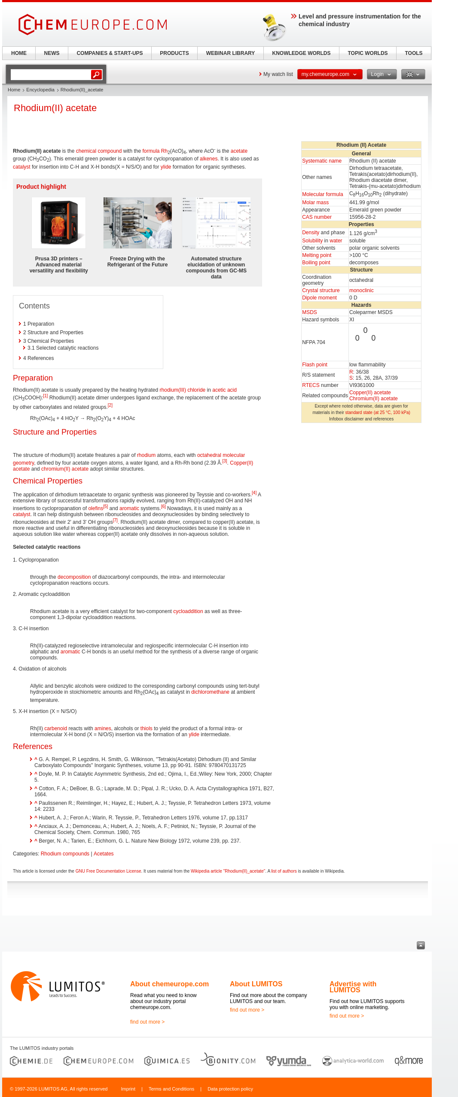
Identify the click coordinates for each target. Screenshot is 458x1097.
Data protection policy (230, 1088)
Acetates (104, 854)
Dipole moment (319, 298)
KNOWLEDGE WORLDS (301, 53)
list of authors (283, 871)
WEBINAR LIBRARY (230, 53)
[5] (105, 506)
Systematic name (322, 161)
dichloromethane (210, 692)
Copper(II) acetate (370, 393)
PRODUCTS (174, 53)
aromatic (129, 508)
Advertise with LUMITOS (353, 987)
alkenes (208, 159)
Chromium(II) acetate (373, 399)
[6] (163, 506)
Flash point (314, 365)
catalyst (22, 167)
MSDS (309, 312)
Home (14, 89)
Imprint (128, 1088)
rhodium (146, 455)
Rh (164, 151)
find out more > (147, 1022)
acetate (239, 151)
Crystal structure (320, 290)
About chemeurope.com (169, 984)
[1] (45, 395)
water (336, 241)
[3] (224, 461)
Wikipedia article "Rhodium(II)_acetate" (228, 871)
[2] (110, 405)
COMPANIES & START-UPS (109, 53)
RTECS (310, 385)
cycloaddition (188, 611)
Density (310, 233)
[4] (254, 492)
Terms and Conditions (171, 1088)
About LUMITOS (256, 984)
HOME (19, 53)
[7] (115, 520)
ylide (166, 167)
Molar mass (315, 202)
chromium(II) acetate (65, 469)
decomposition (74, 577)
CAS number (317, 217)
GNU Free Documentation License (108, 871)
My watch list (278, 74)
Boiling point (316, 263)
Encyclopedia (40, 89)
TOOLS (413, 53)
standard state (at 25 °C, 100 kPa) (377, 412)
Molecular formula (322, 194)
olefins (95, 508)
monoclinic (361, 290)
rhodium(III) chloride (183, 390)
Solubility (312, 241)
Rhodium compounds (65, 854)
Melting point (316, 255)
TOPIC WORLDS (368, 53)
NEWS (52, 53)
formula (150, 151)
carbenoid (55, 728)
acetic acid (224, 390)
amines (103, 728)
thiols (146, 728)
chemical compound (99, 151)
